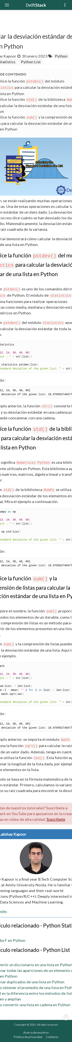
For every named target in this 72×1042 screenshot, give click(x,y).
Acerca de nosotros (36, 1032)
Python (61, 56)
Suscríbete (55, 819)
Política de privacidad (28, 1037)
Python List (31, 61)
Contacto (52, 1037)
